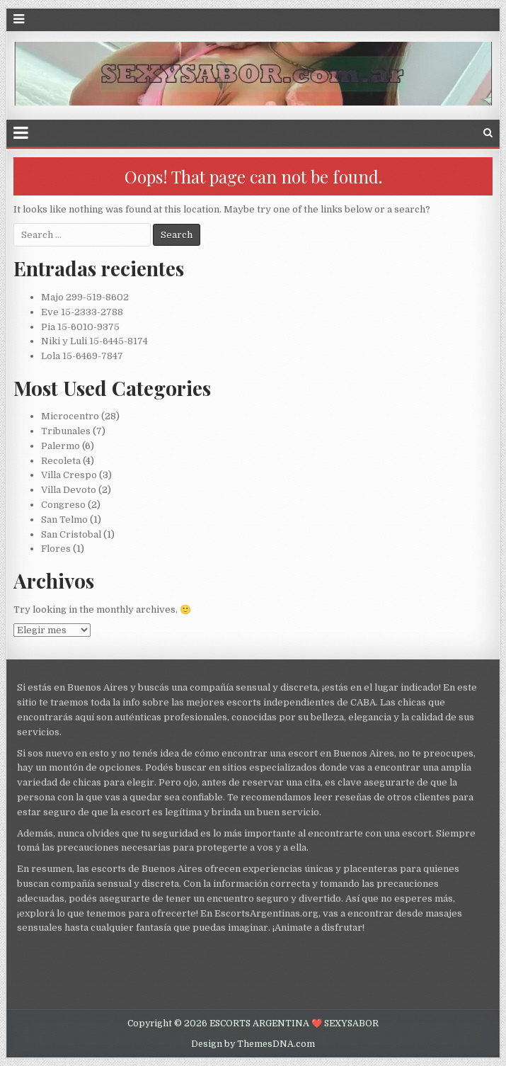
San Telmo (64, 519)
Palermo (60, 446)
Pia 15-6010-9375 (80, 327)
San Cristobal (71, 534)
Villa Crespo (69, 475)
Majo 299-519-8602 (85, 297)
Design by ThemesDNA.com (253, 1044)
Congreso (63, 504)
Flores (56, 548)
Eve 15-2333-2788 (82, 312)
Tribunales (66, 431)
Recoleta (61, 460)
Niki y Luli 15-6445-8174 (94, 341)
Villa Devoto (68, 489)
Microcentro (70, 416)
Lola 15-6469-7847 (82, 356)
